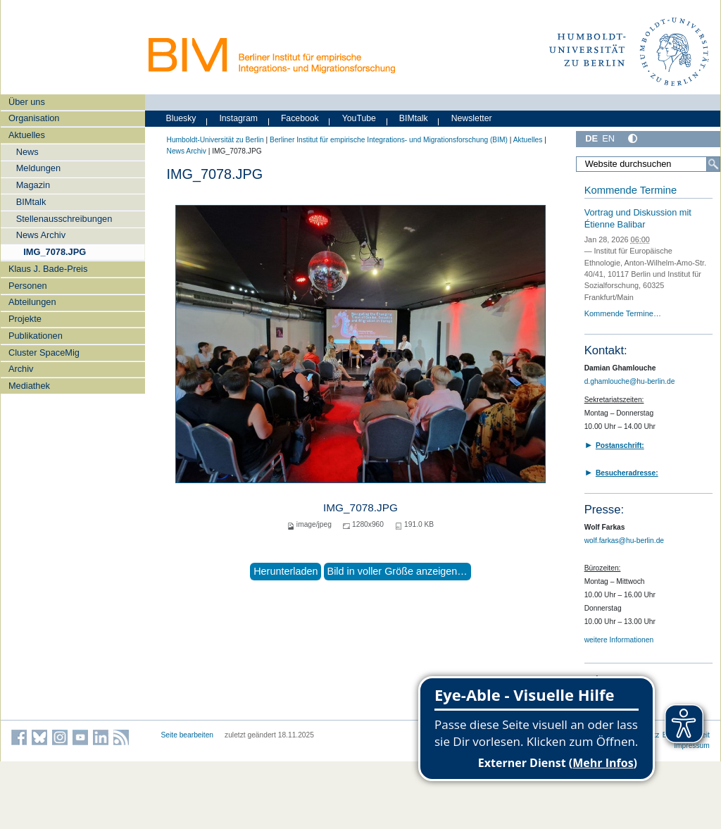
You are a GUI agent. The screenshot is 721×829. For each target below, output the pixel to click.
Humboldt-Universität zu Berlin (215, 140)
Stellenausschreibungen (64, 218)
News (27, 152)
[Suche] (713, 164)
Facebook (300, 118)
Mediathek (29, 385)
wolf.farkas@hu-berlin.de (624, 540)
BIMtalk (31, 202)
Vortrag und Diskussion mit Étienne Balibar (637, 218)
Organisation (34, 118)
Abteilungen (32, 302)
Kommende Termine (630, 190)
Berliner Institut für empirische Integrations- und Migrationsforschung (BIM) (389, 140)
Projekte (25, 318)
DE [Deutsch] (591, 138)
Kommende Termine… (622, 313)
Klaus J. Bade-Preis (47, 268)
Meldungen (38, 168)
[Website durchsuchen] (648, 164)
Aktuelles (26, 135)
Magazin (33, 185)
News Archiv (40, 235)
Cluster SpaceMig (44, 352)
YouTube (359, 118)
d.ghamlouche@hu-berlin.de (629, 381)
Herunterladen (285, 571)
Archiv (21, 368)
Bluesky (181, 118)
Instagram (238, 118)
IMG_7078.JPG (54, 252)
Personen (27, 285)
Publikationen (35, 335)
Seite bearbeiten (187, 735)
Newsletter (471, 118)
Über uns (26, 101)
